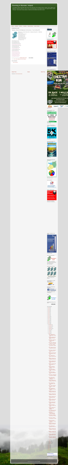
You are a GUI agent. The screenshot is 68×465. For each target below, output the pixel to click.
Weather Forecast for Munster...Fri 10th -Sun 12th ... (52, 405)
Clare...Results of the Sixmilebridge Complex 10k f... (52, 335)
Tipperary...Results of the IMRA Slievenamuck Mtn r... (52, 338)
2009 (49, 448)
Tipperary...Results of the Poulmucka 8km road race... (52, 362)
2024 (49, 310)
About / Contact (36, 26)
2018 (49, 317)
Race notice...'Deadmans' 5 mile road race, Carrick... (52, 341)
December (50, 324)
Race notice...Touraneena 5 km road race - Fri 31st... (52, 351)
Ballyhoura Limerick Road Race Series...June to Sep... (52, 353)
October (50, 327)
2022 (49, 312)
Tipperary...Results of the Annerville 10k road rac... (52, 397)
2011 (49, 446)
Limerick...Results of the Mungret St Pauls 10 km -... (52, 381)
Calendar (16, 26)
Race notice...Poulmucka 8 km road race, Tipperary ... (52, 375)
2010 (49, 447)
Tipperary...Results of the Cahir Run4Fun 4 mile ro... (52, 435)
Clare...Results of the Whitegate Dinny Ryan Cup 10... (52, 389)
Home (13, 26)
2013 (49, 323)
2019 (49, 316)
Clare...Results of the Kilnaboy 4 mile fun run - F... (52, 427)
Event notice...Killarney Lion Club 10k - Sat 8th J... (52, 345)
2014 (49, 322)
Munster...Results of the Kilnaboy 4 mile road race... (52, 403)
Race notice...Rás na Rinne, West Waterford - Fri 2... (52, 373)
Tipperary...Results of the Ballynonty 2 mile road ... (52, 395)
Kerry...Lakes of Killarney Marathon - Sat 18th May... (52, 386)
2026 (49, 307)
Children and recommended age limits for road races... (52, 413)
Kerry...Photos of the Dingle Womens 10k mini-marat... (52, 378)
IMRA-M (20, 26)
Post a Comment (15, 62)
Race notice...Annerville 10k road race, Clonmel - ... (52, 416)
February (50, 442)
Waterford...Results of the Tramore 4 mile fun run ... (52, 432)
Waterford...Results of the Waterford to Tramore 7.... (52, 424)
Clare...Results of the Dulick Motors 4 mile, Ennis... (52, 384)
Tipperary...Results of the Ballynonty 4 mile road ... (52, 359)
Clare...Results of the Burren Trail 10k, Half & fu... (52, 356)
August (50, 329)
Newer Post (14, 71)
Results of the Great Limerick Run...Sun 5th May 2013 (52, 421)
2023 (49, 311)
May (49, 333)
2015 (49, 321)
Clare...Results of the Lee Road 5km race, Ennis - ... (52, 348)
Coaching (24, 26)
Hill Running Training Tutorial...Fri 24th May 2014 (52, 370)
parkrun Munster (30, 26)
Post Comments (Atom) (19, 73)
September (50, 328)
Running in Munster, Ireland (22, 5)
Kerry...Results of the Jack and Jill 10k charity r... (52, 410)
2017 (49, 318)
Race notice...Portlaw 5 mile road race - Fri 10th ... (52, 418)
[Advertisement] (34, 17)
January (50, 443)
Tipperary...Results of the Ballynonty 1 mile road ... (52, 429)
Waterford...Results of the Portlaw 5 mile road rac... (52, 400)
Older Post (43, 71)
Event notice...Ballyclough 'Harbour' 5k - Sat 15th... (52, 343)
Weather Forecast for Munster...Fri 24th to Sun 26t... (52, 367)
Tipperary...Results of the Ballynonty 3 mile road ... (52, 392)
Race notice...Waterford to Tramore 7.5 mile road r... (52, 437)
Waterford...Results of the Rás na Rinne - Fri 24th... (52, 364)
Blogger (39, 461)
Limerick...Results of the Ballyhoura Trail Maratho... (52, 408)
